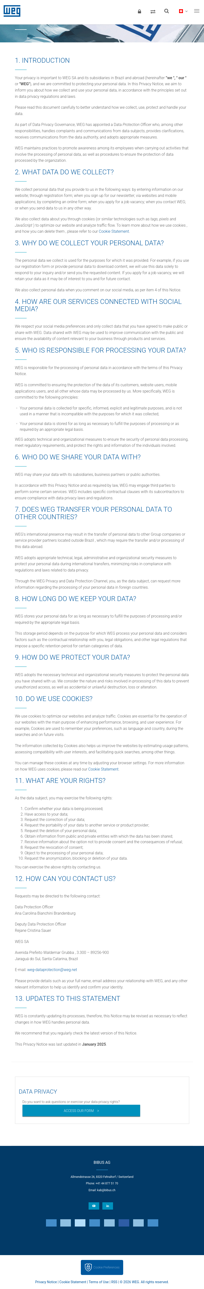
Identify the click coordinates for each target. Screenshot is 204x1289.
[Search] (166, 11)
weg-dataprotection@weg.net (52, 969)
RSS (114, 1282)
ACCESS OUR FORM (79, 1111)
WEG (10, 11)
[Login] (139, 11)
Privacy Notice (46, 1282)
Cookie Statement (114, 231)
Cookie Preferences (106, 1267)
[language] (182, 11)
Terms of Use (99, 1282)
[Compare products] (153, 11)
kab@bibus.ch (106, 1190)
